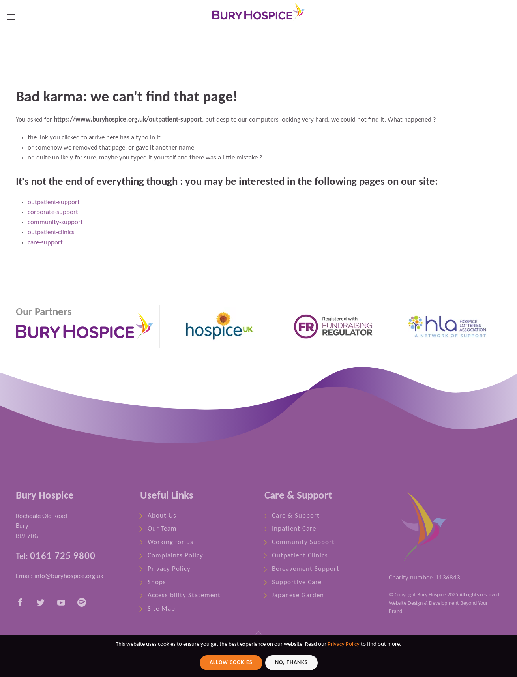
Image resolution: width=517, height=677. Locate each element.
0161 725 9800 (63, 555)
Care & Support (296, 515)
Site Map (161, 609)
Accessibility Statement (184, 595)
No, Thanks (291, 663)
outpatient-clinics (51, 232)
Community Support (303, 542)
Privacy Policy (169, 569)
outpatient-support (54, 202)
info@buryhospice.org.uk (68, 576)
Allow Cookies (231, 663)
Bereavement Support (305, 569)
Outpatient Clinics (300, 555)
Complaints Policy (175, 555)
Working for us (170, 542)
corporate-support (53, 212)
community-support (55, 222)
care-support (45, 242)
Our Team (162, 528)
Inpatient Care (294, 528)
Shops (157, 582)
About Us (162, 515)
